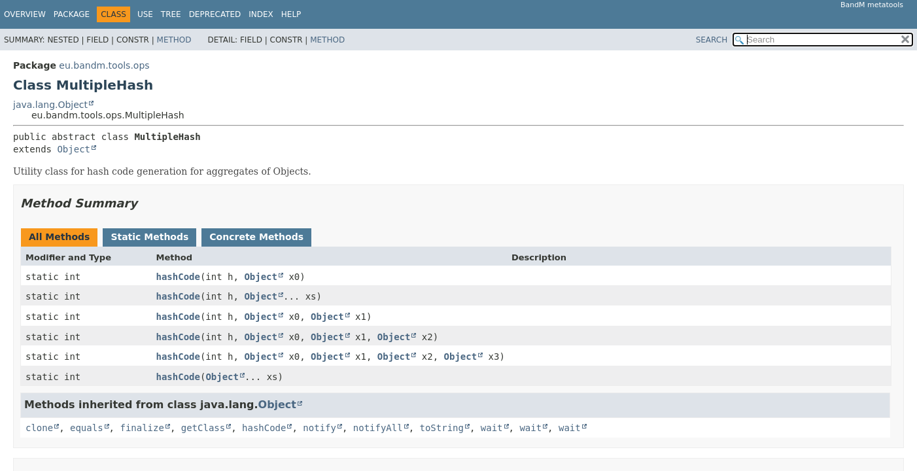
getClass (203, 428)
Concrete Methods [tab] (256, 237)
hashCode (178, 276)
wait (492, 428)
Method (174, 39)
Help (291, 14)
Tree (171, 14)
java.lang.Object (50, 104)
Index (261, 14)
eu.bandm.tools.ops (104, 65)
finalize (142, 428)
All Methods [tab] (59, 237)
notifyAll (378, 428)
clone (39, 428)
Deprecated (215, 14)
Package (72, 14)
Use (145, 14)
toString (442, 428)
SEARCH (712, 39)
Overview (25, 14)
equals (86, 428)
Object (73, 149)
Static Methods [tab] (149, 237)
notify (319, 428)
